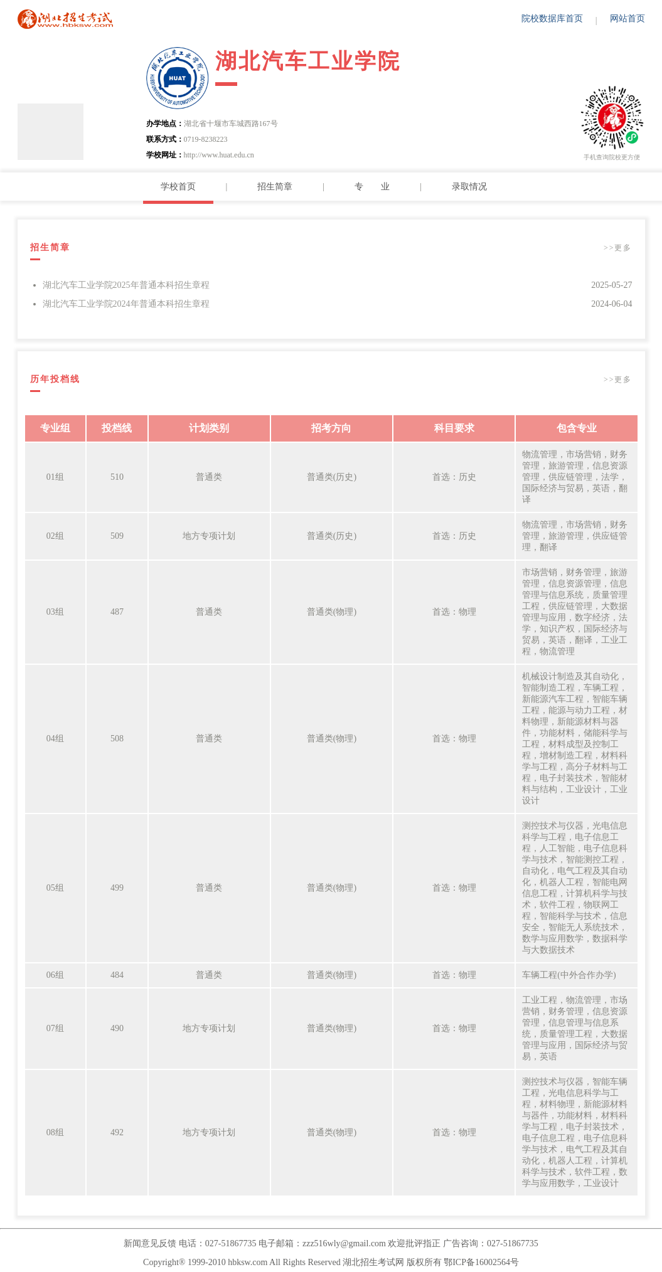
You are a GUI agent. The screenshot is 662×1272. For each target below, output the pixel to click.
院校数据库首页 (552, 18)
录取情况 (469, 186)
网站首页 (627, 18)
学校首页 (178, 186)
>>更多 (618, 247)
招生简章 (274, 186)
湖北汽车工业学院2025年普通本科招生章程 (126, 285)
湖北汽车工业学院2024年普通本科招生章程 (126, 304)
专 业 (372, 186)
